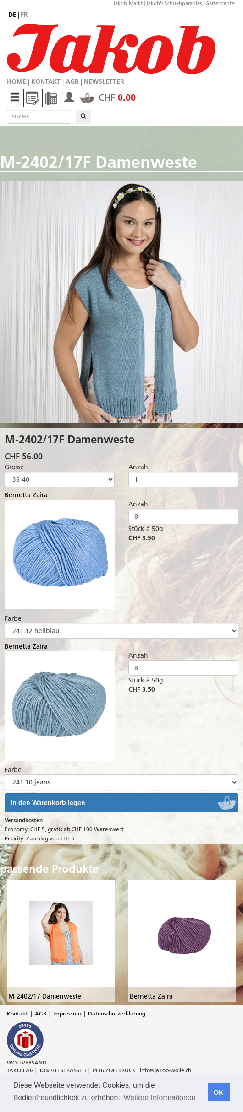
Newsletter (104, 81)
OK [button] (219, 1092)
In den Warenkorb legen (48, 803)
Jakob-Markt (128, 3)
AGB (72, 81)
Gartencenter (220, 3)
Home (16, 81)
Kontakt (46, 81)
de (12, 15)
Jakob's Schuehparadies (174, 3)
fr (24, 15)
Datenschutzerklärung (116, 1013)
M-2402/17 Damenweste (44, 996)
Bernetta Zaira (26, 495)
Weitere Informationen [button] (159, 1097)
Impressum (67, 1013)
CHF (108, 97)
